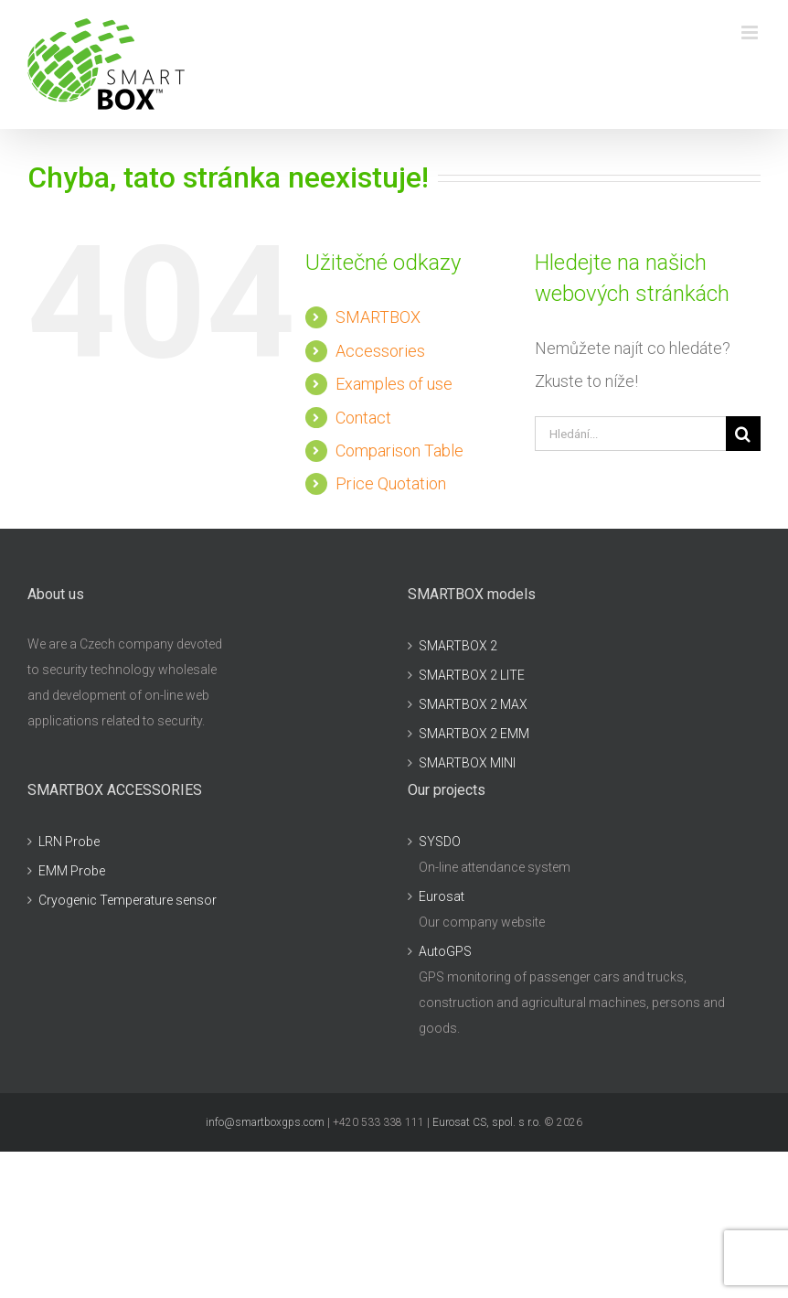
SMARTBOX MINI (467, 763)
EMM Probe (71, 871)
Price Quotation (390, 483)
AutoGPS (445, 951)
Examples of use (394, 383)
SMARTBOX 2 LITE (472, 675)
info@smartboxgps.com (265, 1122)
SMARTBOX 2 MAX (473, 704)
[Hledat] (743, 433)
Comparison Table (399, 450)
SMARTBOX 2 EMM (474, 733)
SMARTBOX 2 (458, 645)
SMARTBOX (378, 317)
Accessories (380, 350)
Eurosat (441, 896)
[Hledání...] (630, 433)
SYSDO (440, 841)
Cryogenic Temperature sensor (127, 900)
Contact (363, 417)
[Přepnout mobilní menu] (751, 32)
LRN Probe (69, 841)
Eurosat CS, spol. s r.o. (486, 1122)
